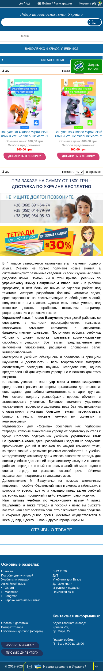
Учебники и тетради (15, 579)
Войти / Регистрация (57, 3)
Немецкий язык (63, 592)
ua (21, 3)
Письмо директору (22, 652)
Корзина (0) (87, 3)
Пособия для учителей (17, 575)
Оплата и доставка (14, 623)
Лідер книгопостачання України (51, 14)
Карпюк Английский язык (22, 600)
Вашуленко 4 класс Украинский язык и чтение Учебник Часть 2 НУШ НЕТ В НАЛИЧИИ (78, 134)
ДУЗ (56, 575)
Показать (68, 71)
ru (28, 3)
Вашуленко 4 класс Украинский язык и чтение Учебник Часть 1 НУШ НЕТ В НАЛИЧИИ (24, 134)
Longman (11, 596)
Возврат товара (12, 627)
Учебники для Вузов (67, 579)
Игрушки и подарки (66, 587)
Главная (7, 571)
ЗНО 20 (58, 571)
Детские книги (62, 583)
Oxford (9, 587)
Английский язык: (13, 583)
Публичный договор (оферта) (22, 631)
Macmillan (12, 592)
